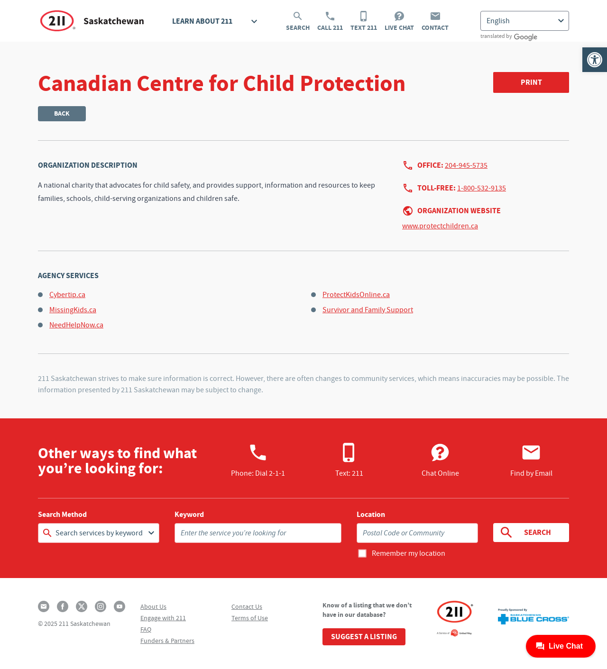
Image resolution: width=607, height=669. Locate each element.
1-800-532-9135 (481, 188)
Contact (435, 21)
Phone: (258, 460)
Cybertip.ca (67, 294)
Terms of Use (249, 618)
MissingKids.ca (72, 310)
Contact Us (246, 606)
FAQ (145, 629)
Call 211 (330, 21)
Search (298, 21)
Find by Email (531, 460)
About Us (153, 606)
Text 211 (363, 21)
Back (62, 113)
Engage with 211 (163, 618)
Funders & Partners (167, 640)
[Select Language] (524, 21)
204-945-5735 (466, 165)
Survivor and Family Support (367, 310)
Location (371, 514)
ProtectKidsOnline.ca (356, 294)
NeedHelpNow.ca (76, 325)
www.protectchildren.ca (440, 226)
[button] (594, 59)
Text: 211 (349, 460)
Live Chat (399, 21)
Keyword (189, 514)
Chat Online (440, 460)
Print (531, 82)
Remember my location (408, 553)
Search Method (62, 514)
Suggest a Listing (364, 637)
